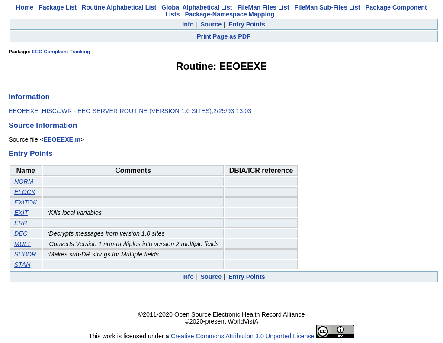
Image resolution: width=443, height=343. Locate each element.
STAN (22, 264)
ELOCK (24, 191)
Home (24, 7)
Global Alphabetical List (196, 7)
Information (29, 96)
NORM (23, 181)
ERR (20, 223)
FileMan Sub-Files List (327, 7)
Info (187, 24)
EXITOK (25, 202)
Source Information (43, 125)
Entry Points (246, 24)
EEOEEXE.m (61, 139)
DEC (20, 233)
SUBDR (25, 254)
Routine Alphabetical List (119, 7)
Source (211, 24)
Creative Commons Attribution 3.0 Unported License (243, 336)
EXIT (21, 212)
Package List (58, 7)
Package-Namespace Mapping (229, 14)
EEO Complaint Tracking (61, 51)
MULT (22, 243)
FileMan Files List (263, 7)
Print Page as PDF (223, 36)
